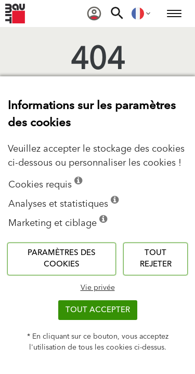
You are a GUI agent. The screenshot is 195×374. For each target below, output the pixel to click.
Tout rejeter (156, 259)
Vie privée (98, 288)
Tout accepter (98, 310)
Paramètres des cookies (62, 259)
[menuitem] (94, 13)
